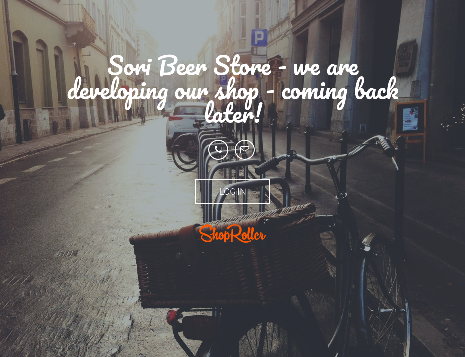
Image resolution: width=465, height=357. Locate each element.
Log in (232, 191)
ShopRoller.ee (232, 233)
